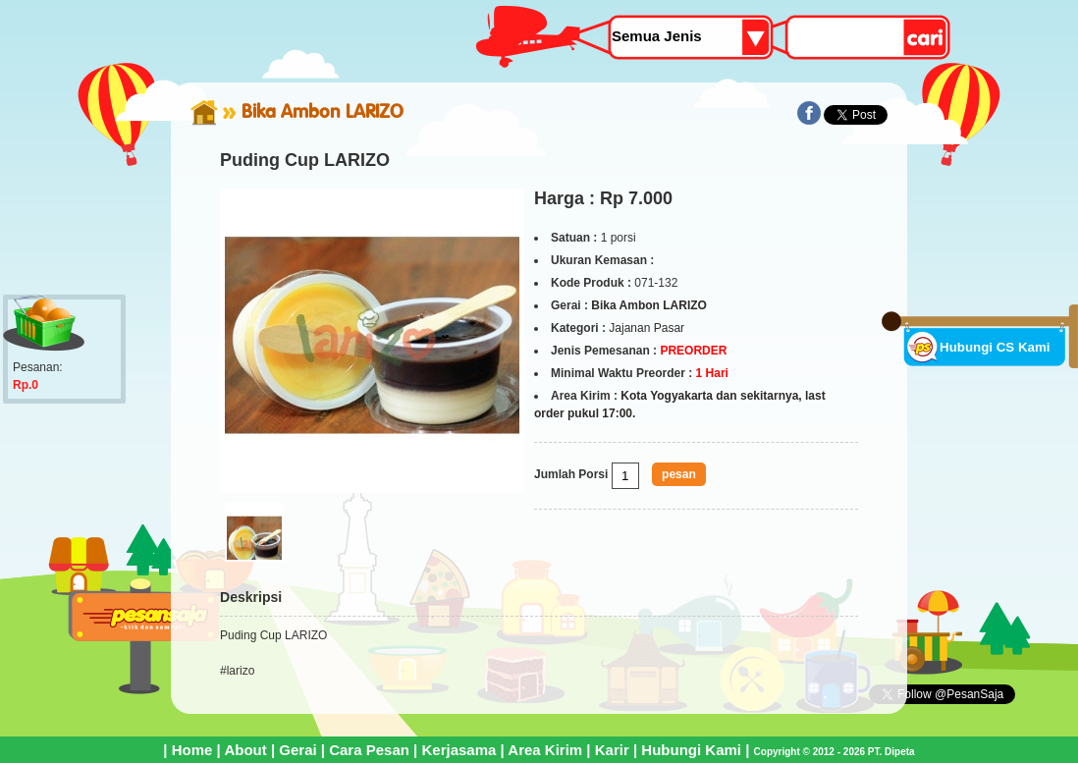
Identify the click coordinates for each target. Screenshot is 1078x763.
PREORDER (693, 350)
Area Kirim (545, 749)
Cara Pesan (369, 749)
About (245, 749)
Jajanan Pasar (646, 328)
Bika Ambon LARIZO (323, 111)
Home (192, 749)
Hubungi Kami (691, 749)
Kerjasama (458, 749)
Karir (612, 749)
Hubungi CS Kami (995, 347)
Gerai (297, 749)
